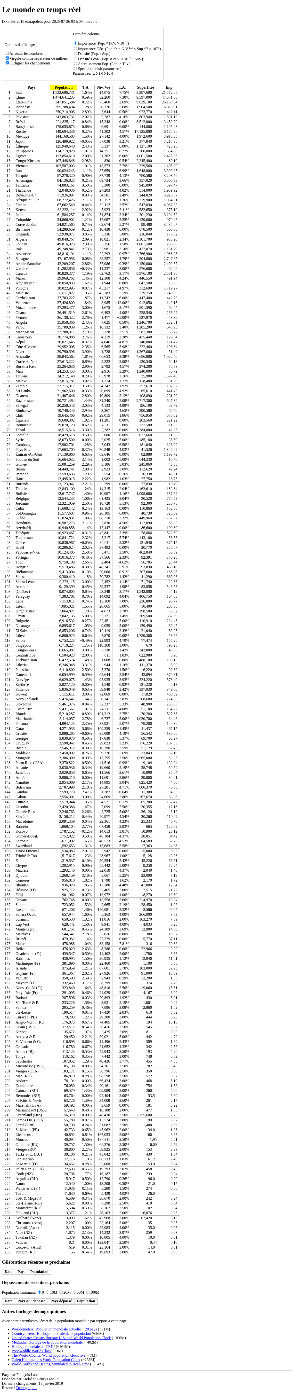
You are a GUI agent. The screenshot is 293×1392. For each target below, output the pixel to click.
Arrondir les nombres (24, 53)
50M (78, 1292)
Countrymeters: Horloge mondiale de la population (51, 1333)
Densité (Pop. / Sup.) (92, 54)
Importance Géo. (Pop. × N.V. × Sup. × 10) (117, 49)
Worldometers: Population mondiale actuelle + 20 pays (54, 1329)
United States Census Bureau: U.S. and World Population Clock (61, 1338)
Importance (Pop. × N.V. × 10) (101, 43)
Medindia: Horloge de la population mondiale (47, 1342)
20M (65, 1292)
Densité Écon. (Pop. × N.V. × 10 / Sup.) (108, 59)
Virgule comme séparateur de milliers (37, 58)
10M (51, 1292)
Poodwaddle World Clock (32, 1351)
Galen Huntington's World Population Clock (46, 1360)
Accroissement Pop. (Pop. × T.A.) (102, 64)
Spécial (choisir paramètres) (97, 69)
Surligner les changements (28, 63)
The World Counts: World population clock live (48, 1355)
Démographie (26, 1388)
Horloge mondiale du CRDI (33, 1347)
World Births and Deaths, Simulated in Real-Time (50, 1364)
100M (92, 1292)
